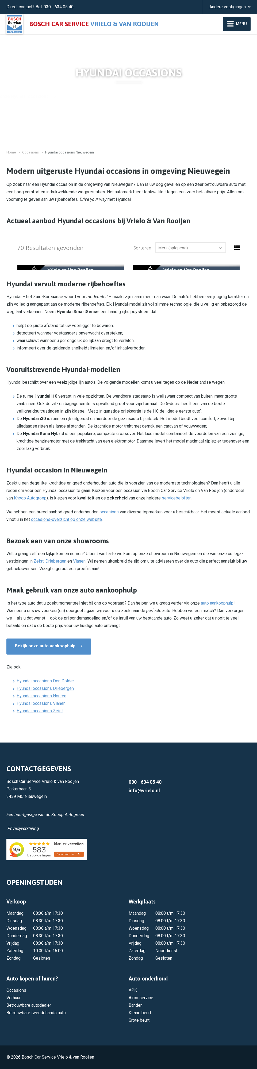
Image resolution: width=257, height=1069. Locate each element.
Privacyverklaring (23, 828)
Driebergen (55, 561)
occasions (109, 511)
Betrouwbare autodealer (28, 1005)
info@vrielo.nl (144, 790)
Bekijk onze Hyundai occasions (111, 96)
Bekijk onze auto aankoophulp (45, 645)
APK (133, 990)
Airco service (141, 997)
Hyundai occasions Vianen (41, 703)
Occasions (30, 152)
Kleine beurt (140, 1012)
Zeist (39, 561)
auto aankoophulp (217, 603)
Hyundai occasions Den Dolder (45, 680)
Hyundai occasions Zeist (40, 710)
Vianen (79, 561)
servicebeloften (176, 498)
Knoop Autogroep (30, 498)
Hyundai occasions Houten (41, 695)
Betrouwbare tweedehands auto (36, 1012)
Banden (136, 1005)
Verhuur (13, 997)
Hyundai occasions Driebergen (45, 688)
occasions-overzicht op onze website (66, 519)
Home (11, 152)
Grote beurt (139, 1020)
